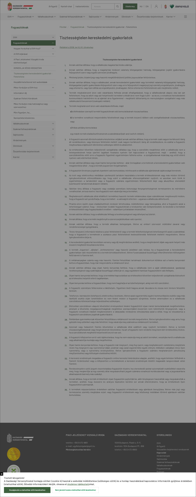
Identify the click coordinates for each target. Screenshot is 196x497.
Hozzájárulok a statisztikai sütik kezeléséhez (27, 490)
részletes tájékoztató (78, 484)
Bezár (1, 474)
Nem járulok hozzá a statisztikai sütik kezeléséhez (75, 490)
